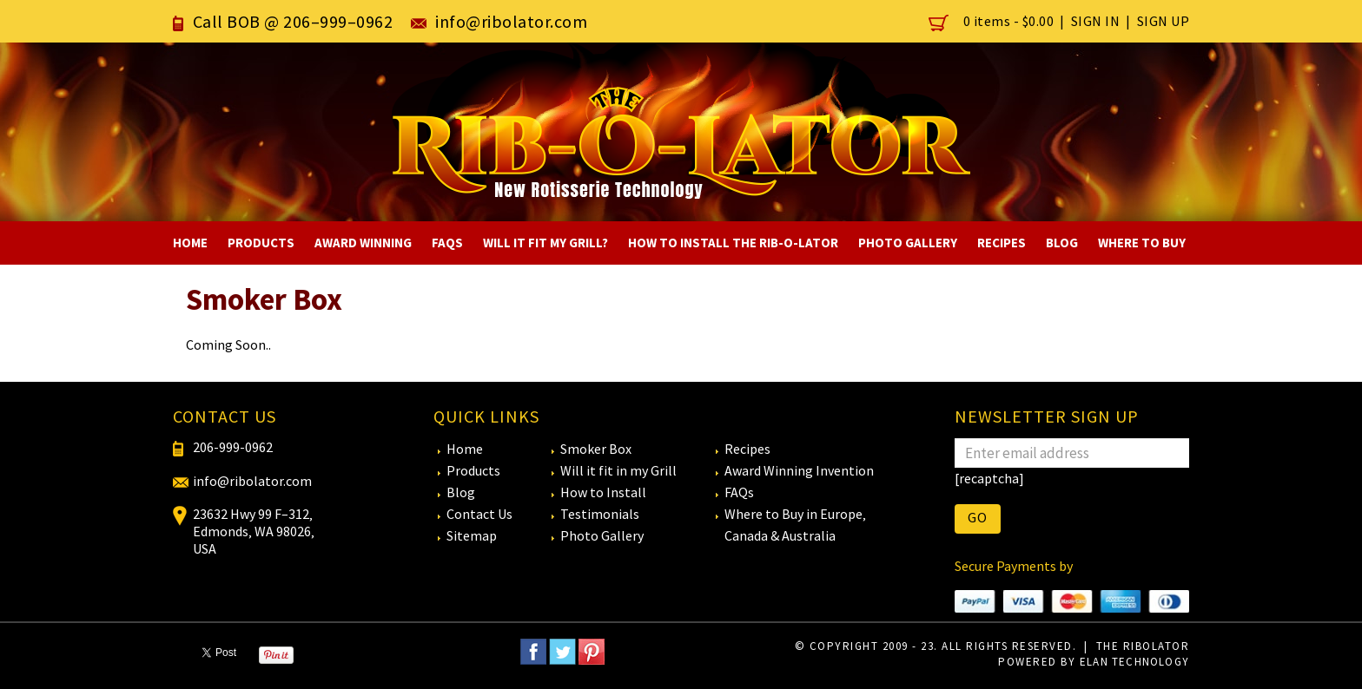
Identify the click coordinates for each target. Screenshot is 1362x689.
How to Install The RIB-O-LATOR (733, 242)
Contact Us (479, 513)
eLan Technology (1133, 661)
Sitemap (471, 535)
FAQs (447, 242)
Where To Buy (1142, 242)
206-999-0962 (233, 447)
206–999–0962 (338, 21)
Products (261, 242)
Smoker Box (595, 448)
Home (190, 242)
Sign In (1096, 21)
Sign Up (1163, 21)
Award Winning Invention (799, 470)
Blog (1062, 242)
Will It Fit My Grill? (545, 242)
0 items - (993, 21)
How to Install (603, 492)
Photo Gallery (907, 242)
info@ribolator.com (511, 21)
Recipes (1001, 242)
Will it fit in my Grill (618, 470)
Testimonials (599, 513)
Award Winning (363, 242)
